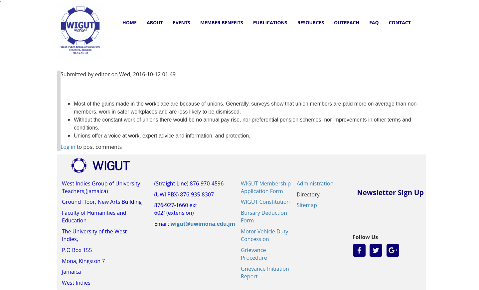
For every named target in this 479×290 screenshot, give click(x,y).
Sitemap (307, 205)
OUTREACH (346, 22)
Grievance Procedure (254, 253)
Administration (315, 183)
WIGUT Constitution (265, 201)
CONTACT (400, 22)
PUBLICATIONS (270, 22)
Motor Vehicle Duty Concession (264, 235)
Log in (68, 146)
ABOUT (155, 22)
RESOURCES (310, 22)
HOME (129, 22)
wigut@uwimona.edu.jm (203, 223)
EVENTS (181, 22)
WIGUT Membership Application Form (266, 187)
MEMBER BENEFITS (221, 22)
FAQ (374, 22)
